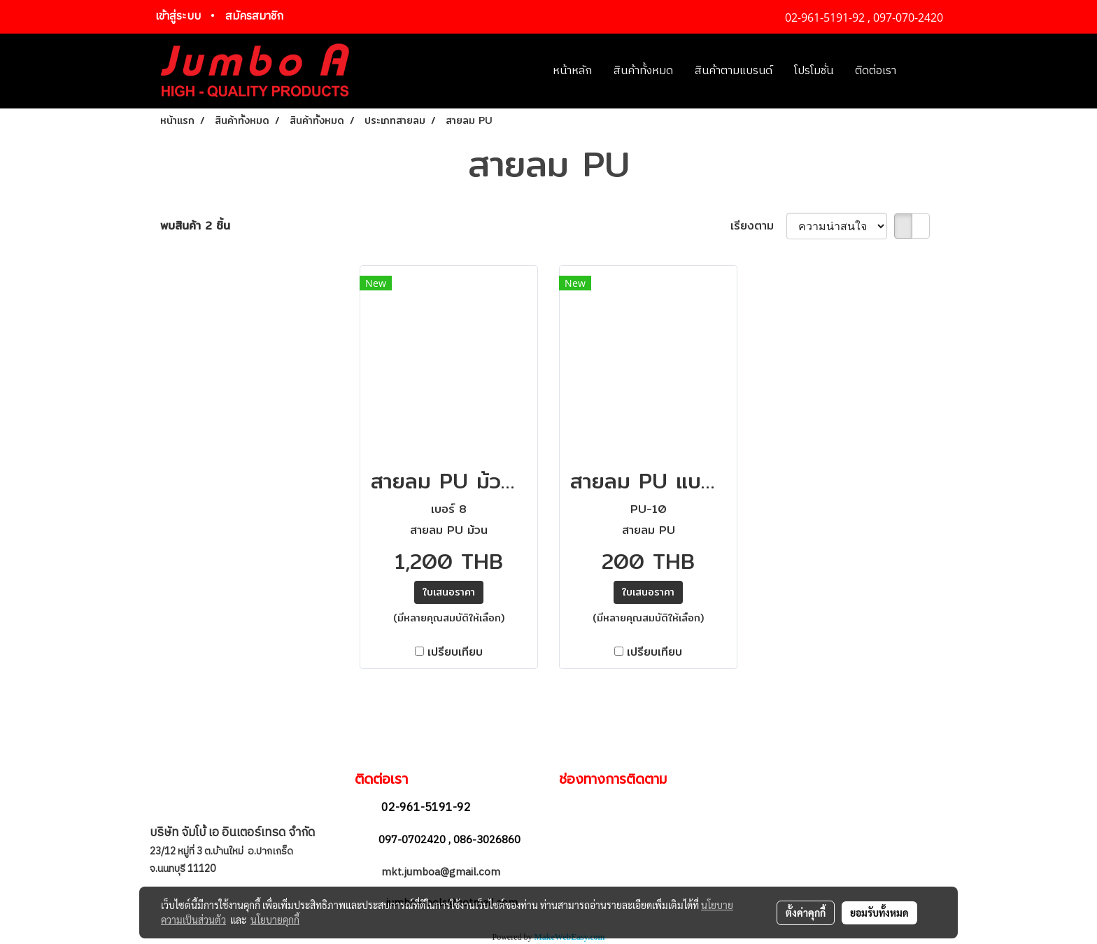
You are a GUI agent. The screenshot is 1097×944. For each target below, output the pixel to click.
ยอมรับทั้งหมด (879, 912)
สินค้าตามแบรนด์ (733, 71)
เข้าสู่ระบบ (178, 16)
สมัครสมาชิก (254, 16)
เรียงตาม (758, 226)
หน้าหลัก (572, 71)
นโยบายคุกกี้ (274, 919)
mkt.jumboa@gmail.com (442, 872)
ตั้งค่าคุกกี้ (806, 912)
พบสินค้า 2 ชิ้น (195, 226)
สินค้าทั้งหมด (643, 71)
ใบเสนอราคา (449, 592)
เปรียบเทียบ (455, 652)
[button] (928, 71)
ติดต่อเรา (875, 71)
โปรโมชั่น (813, 71)
